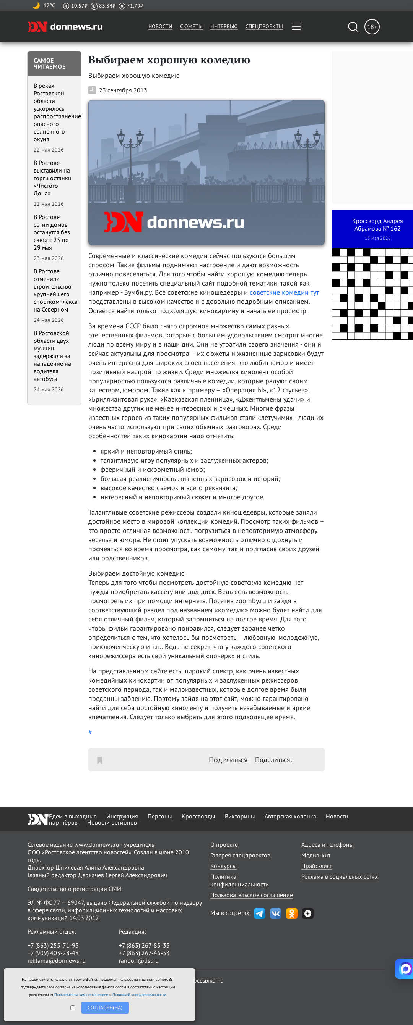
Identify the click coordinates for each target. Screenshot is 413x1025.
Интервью (224, 26)
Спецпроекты (264, 26)
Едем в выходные (73, 816)
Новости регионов (112, 822)
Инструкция (122, 816)
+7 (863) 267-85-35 (144, 945)
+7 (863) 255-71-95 (53, 945)
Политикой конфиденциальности (139, 994)
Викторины (240, 816)
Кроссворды (198, 816)
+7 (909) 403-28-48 (53, 953)
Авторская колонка (290, 816)
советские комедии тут (284, 292)
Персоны (160, 816)
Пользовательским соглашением (81, 994)
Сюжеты (191, 26)
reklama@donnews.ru (57, 960)
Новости (160, 26)
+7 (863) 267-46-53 (144, 953)
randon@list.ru (139, 960)
